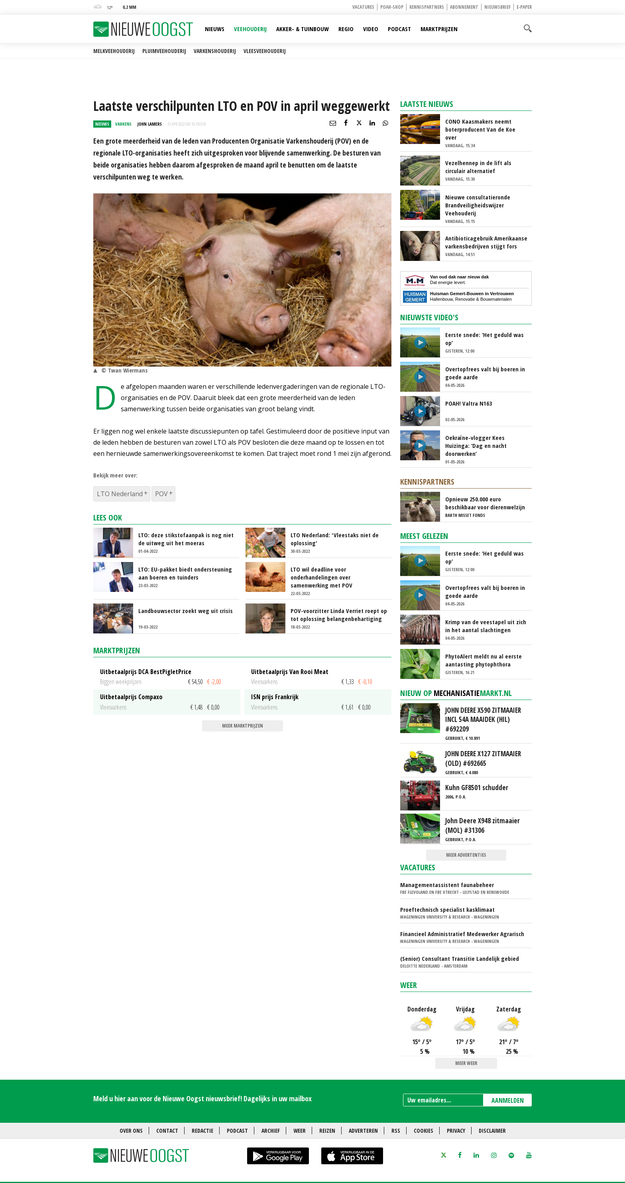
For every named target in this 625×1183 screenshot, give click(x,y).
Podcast (399, 29)
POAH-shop (391, 7)
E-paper (524, 7)
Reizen (327, 1130)
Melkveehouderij (114, 51)
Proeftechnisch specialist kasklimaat (447, 909)
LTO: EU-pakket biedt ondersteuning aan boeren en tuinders (185, 573)
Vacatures (363, 7)
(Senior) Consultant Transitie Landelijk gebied (459, 958)
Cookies (423, 1130)
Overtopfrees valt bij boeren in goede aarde (485, 373)
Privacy (456, 1130)
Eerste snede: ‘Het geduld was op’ (484, 339)
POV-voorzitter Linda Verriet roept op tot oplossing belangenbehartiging (339, 615)
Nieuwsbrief (497, 7)
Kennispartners (426, 7)
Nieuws (214, 29)
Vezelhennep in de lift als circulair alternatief (478, 167)
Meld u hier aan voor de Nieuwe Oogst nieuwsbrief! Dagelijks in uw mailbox (202, 1098)
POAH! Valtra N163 (468, 403)
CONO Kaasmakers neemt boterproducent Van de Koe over (480, 129)
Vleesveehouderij (265, 51)
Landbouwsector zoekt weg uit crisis (185, 611)
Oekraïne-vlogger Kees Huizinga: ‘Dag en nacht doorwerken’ (476, 445)
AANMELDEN (507, 1100)
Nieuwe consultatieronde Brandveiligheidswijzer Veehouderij (477, 205)
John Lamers (150, 124)
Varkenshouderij (215, 51)
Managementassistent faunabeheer (447, 885)
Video (370, 29)
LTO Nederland (120, 493)
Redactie (202, 1130)
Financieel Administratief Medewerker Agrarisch (462, 934)
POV (161, 493)
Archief (270, 1130)
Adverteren (363, 1130)
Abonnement (464, 7)
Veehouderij (250, 29)
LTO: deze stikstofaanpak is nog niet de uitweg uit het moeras (186, 539)
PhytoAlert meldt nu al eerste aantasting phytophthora (483, 660)
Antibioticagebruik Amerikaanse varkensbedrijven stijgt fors (486, 242)
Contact (167, 1130)
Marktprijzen (439, 29)
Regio (346, 29)
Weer (408, 985)
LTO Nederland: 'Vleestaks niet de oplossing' (335, 539)
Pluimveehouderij (164, 51)
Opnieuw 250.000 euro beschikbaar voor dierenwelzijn (485, 503)
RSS (395, 1130)
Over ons (131, 1130)
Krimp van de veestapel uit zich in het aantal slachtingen (485, 626)
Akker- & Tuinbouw (302, 29)
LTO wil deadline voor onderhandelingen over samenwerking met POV (321, 577)
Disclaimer (492, 1130)
